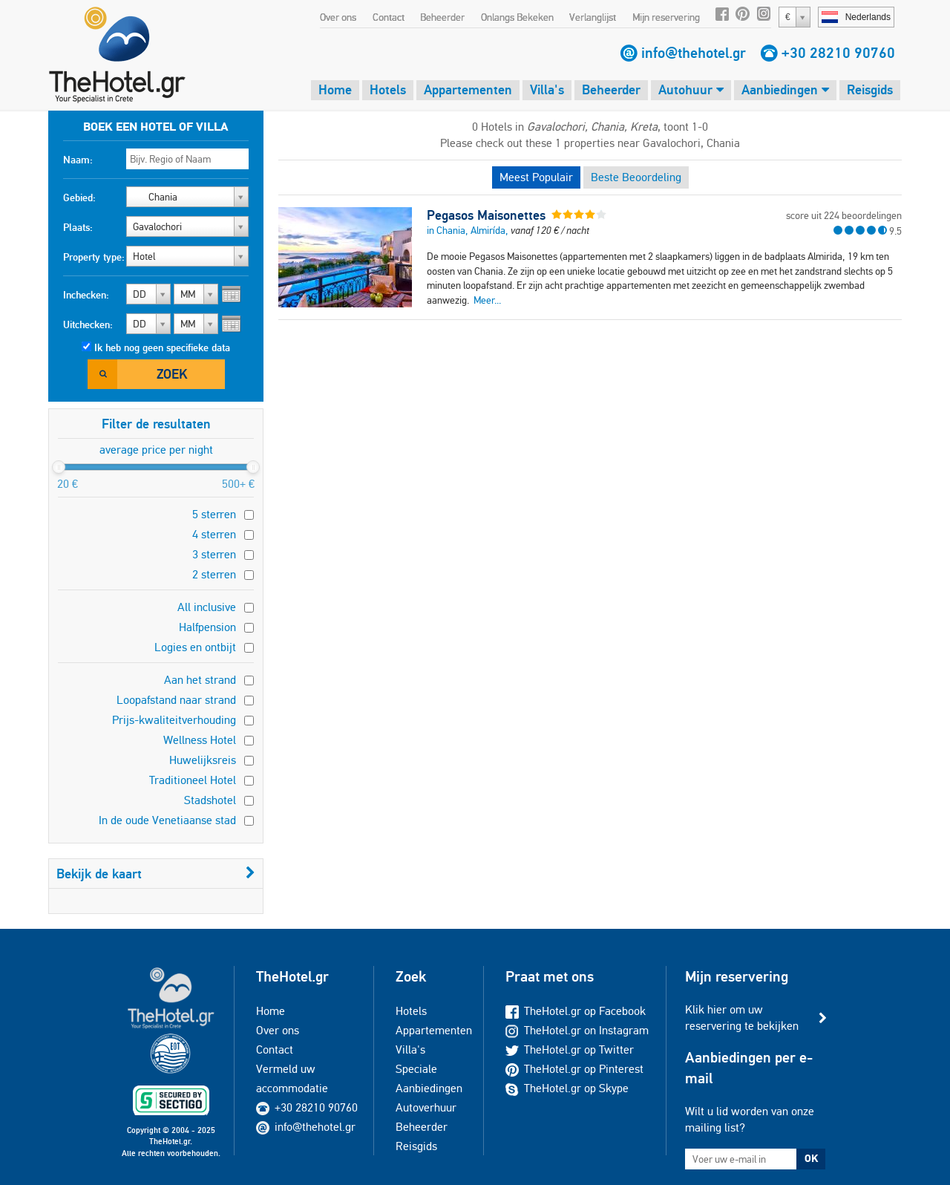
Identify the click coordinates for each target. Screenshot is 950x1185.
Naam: (78, 159)
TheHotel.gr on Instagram (577, 1030)
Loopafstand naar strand (176, 700)
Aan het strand (200, 680)
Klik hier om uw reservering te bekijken (742, 1017)
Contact (388, 17)
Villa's (547, 89)
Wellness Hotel (199, 740)
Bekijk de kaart (155, 873)
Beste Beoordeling (636, 177)
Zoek (172, 373)
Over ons (338, 17)
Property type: (94, 257)
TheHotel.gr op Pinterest (574, 1069)
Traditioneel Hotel (192, 780)
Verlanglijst (592, 17)
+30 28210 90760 (838, 52)
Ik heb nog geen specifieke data (162, 347)
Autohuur (691, 89)
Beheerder (442, 17)
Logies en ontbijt (195, 647)
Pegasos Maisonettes (486, 215)
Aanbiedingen (785, 89)
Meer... (487, 300)
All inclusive (206, 607)
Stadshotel (210, 800)
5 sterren (214, 514)
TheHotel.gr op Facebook (575, 1011)
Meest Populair (536, 177)
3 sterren (214, 554)
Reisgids (870, 89)
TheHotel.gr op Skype (567, 1088)
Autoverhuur (426, 1107)
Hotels (388, 89)
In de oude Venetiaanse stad (167, 820)
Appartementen (468, 89)
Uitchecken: (88, 324)
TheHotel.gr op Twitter (569, 1049)
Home (335, 89)
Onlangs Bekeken (517, 17)
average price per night (156, 450)
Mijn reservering (666, 17)
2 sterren (214, 574)
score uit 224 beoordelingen (844, 215)
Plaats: (78, 227)
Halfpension (207, 627)
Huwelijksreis (202, 760)
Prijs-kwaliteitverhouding (174, 720)
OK (811, 1158)
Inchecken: (86, 294)
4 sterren (214, 534)
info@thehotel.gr (693, 52)
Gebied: (79, 197)
